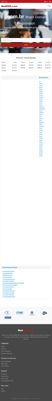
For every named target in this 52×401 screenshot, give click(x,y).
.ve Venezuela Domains (8, 296)
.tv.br (40, 116)
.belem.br (41, 122)
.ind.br (40, 89)
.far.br (40, 120)
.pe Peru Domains (7, 289)
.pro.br (41, 85)
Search (26, 44)
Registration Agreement (6, 353)
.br (39, 81)
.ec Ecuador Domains (8, 281)
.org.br (41, 114)
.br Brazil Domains (7, 275)
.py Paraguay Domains (8, 290)
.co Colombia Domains (8, 279)
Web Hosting (4, 363)
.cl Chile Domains (7, 277)
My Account (4, 374)
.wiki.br (41, 101)
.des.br (41, 149)
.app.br (41, 134)
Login (46, 1)
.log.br (40, 153)
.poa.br (41, 130)
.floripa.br (41, 106)
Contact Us (3, 348)
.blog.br (41, 91)
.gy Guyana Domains (8, 287)
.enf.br (40, 155)
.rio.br (40, 132)
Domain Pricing (4, 376)
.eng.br (41, 93)
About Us (3, 346)
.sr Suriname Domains (8, 292)
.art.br (40, 103)
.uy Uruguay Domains (8, 294)
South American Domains (9, 267)
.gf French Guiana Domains (9, 285)
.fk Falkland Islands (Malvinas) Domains (13, 283)
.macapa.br (42, 108)
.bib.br (40, 142)
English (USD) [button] (4, 1)
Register (3, 391)
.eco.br (41, 95)
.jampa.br (41, 126)
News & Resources (5, 351)
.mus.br (41, 97)
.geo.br (41, 151)
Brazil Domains (43, 77)
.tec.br (40, 136)
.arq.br (41, 87)
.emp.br (41, 144)
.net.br (40, 99)
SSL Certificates (5, 366)
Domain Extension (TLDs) (7, 380)
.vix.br (40, 110)
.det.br (40, 146)
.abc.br (41, 118)
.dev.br (41, 138)
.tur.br (40, 128)
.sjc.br (40, 104)
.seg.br (41, 140)
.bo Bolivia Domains (7, 273)
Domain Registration (6, 361)
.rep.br (41, 147)
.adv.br (41, 83)
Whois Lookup (4, 378)
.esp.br (41, 124)
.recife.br (41, 112)
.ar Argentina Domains (8, 271)
